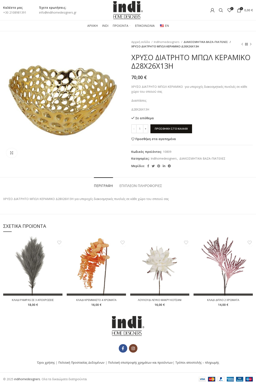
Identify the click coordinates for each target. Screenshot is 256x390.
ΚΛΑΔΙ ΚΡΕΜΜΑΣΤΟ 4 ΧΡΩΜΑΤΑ (96, 300)
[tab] (103, 183)
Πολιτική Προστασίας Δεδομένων (81, 366)
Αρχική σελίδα (140, 42)
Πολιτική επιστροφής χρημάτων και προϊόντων (140, 366)
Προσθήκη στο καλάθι (171, 128)
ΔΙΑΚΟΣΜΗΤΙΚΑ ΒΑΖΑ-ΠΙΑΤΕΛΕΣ (204, 42)
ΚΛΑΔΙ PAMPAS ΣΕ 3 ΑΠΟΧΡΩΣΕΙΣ (33, 300)
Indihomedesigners (167, 42)
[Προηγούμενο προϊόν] (242, 44)
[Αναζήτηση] (221, 10)
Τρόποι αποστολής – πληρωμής (197, 366)
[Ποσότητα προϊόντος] (140, 128)
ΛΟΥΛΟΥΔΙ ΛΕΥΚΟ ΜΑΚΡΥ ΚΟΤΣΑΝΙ (160, 300)
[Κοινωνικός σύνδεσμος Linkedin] (164, 166)
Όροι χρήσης (46, 366)
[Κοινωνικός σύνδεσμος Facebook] (148, 166)
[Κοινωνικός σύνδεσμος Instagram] (133, 352)
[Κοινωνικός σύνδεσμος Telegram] (169, 166)
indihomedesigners (27, 383)
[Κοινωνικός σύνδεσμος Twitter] (153, 166)
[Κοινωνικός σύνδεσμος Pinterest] (158, 166)
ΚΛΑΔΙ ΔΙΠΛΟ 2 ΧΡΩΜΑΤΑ (223, 300)
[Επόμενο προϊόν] (251, 44)
